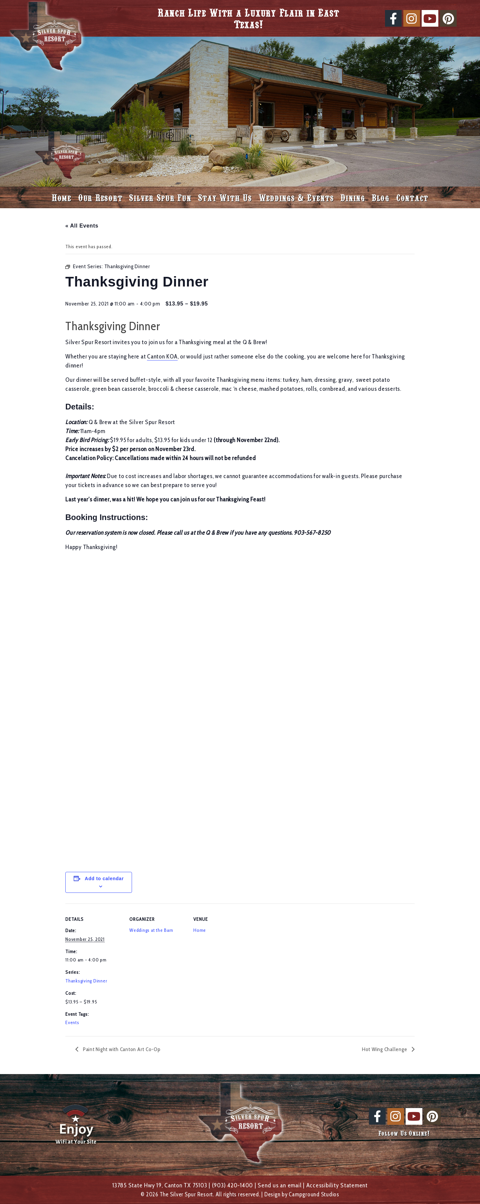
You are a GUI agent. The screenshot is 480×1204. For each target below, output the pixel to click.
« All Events (81, 226)
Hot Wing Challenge (385, 1049)
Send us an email (279, 1185)
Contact (412, 197)
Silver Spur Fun (160, 197)
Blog (380, 197)
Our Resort (100, 197)
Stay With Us (225, 197)
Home (61, 197)
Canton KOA (162, 356)
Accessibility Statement (337, 1185)
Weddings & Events (296, 197)
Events (72, 1022)
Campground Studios (314, 1194)
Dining (352, 197)
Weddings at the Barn (151, 930)
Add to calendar (104, 878)
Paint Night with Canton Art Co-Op (121, 1049)
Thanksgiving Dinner (86, 981)
